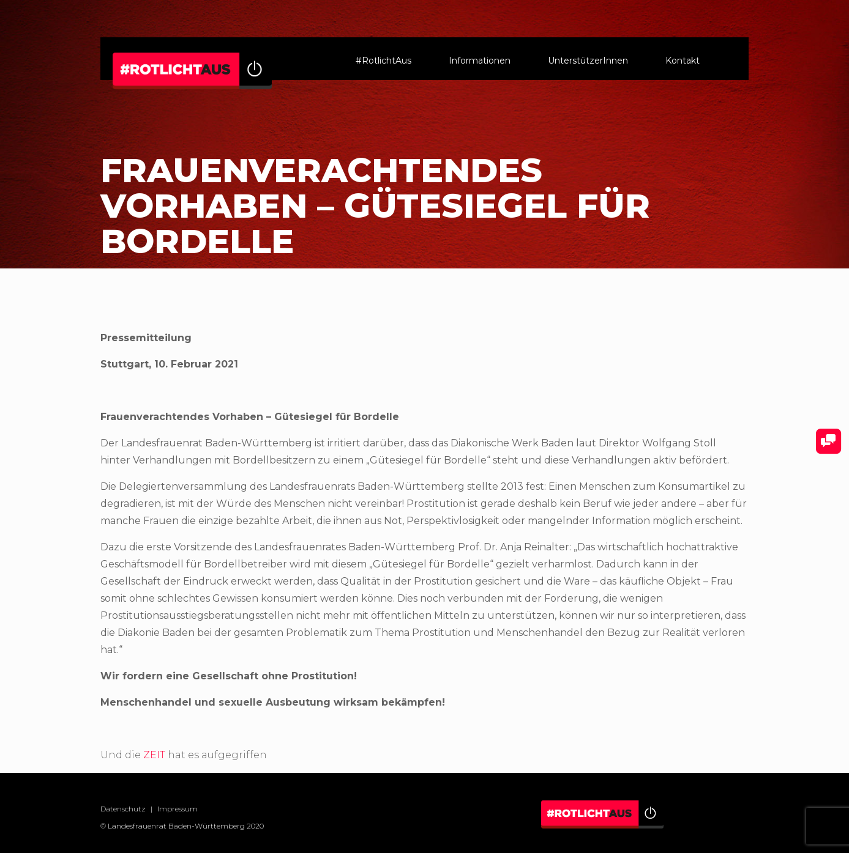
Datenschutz (123, 808)
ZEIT (154, 755)
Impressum (177, 808)
